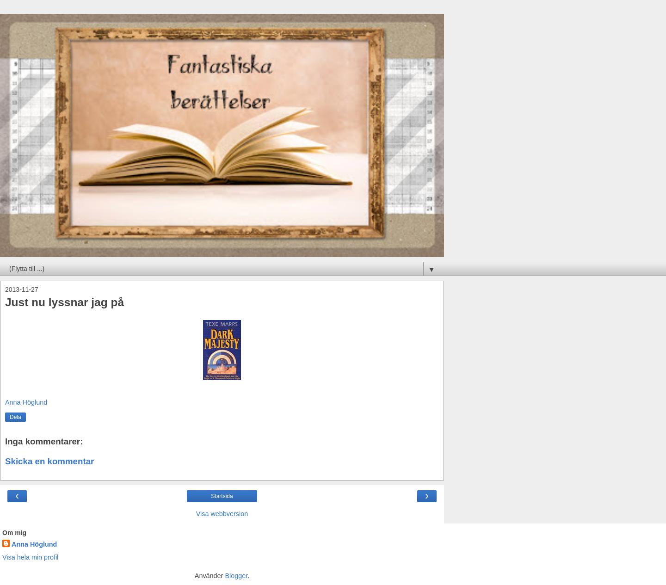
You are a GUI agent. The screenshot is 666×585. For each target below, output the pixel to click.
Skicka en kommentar (49, 461)
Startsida (222, 496)
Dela (15, 417)
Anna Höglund (34, 544)
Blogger (236, 575)
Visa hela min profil (30, 557)
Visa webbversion (222, 513)
